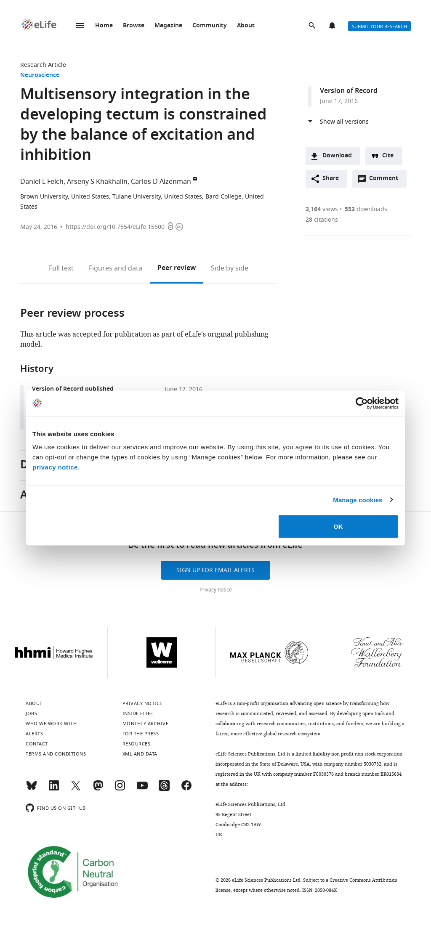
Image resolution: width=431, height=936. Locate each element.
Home (104, 26)
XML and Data (139, 753)
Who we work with (51, 723)
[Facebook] (186, 789)
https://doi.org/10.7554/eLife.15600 (115, 227)
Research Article (43, 65)
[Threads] (164, 789)
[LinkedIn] (54, 789)
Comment (386, 180)
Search (313, 26)
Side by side (229, 268)
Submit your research (379, 26)
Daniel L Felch (42, 182)
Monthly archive (145, 723)
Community (209, 26)
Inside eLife (137, 713)
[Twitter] (76, 789)
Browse (133, 26)
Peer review (176, 268)
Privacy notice (216, 590)
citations (322, 219)
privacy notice (55, 467)
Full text (61, 268)
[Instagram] (120, 789)
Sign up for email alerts (215, 570)
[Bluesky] (31, 789)
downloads (366, 209)
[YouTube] (142, 789)
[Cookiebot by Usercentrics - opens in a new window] (362, 403)
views (322, 209)
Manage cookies (357, 499)
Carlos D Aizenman (161, 182)
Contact (37, 743)
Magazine (168, 26)
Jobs (31, 713)
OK (338, 526)
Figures (115, 268)
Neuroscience (39, 75)
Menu (80, 26)
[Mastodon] (98, 789)
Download (337, 156)
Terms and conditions (56, 753)
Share (330, 178)
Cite (388, 156)
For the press (140, 733)
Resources (136, 743)
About (246, 26)
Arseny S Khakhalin (97, 182)
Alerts (333, 26)
